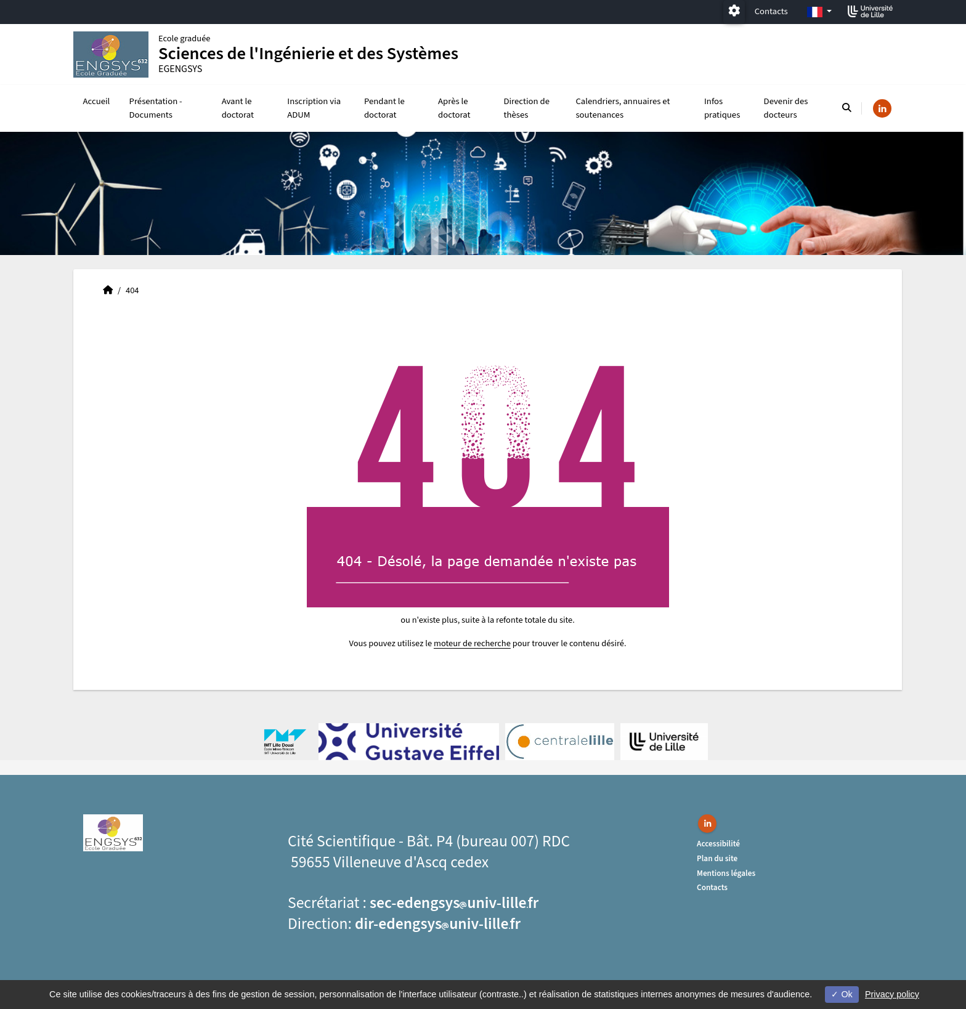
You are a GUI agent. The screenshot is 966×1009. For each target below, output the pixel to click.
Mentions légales (726, 873)
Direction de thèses (526, 108)
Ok (841, 994)
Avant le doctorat (238, 108)
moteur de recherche (472, 643)
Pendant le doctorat (384, 108)
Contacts (771, 11)
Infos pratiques (722, 108)
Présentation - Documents (155, 108)
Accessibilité (718, 843)
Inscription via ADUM (314, 108)
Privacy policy (892, 994)
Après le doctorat (454, 108)
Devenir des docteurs (786, 108)
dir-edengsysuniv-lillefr (438, 924)
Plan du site (717, 858)
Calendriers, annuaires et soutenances (622, 108)
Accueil (96, 101)
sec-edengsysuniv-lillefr (454, 903)
